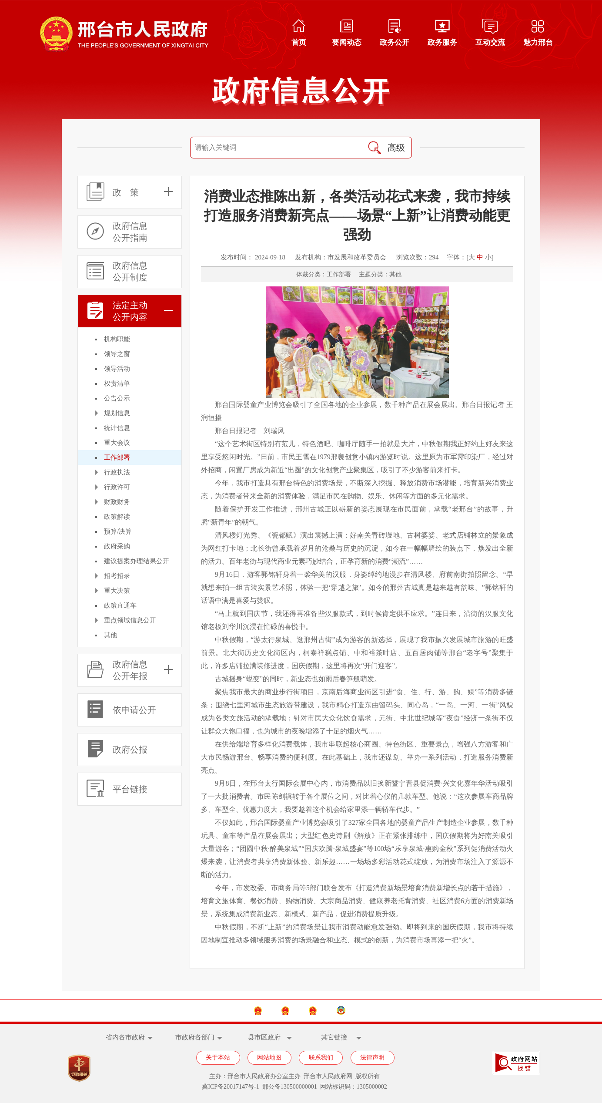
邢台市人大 (332, 1010)
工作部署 (117, 457)
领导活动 (117, 368)
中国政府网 (204, 1010)
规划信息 (117, 413)
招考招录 (117, 575)
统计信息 (117, 427)
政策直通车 (120, 605)
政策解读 (117, 516)
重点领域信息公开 (130, 620)
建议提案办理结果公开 (136, 561)
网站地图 (269, 1057)
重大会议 (117, 442)
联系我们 (321, 1057)
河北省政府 (268, 1010)
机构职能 (117, 339)
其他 (110, 635)
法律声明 (372, 1057)
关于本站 (218, 1057)
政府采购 (117, 546)
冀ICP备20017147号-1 (230, 1086)
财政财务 (117, 501)
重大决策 (117, 590)
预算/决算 (118, 531)
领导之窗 (117, 353)
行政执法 (117, 472)
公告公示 (117, 398)
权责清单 (117, 383)
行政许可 (117, 487)
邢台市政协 (397, 1010)
